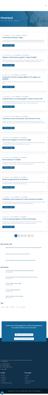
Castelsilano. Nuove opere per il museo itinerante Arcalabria (22, 199)
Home (2, 20)
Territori (10, 20)
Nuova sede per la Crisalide (11, 160)
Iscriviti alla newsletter (29, 381)
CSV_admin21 (26, 55)
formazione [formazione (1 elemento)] (12, 307)
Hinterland (18, 35)
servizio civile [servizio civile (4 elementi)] (22, 307)
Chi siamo (27, 375)
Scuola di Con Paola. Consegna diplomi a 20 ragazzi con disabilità (21, 78)
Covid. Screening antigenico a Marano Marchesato (19, 219)
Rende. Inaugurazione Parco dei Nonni (15, 179)
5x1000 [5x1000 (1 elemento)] (2, 307)
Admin (23, 391)
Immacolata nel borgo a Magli (12, 37)
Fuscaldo (3, 381)
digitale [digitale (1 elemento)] (7, 307)
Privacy (26, 391)
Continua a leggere (8, 45)
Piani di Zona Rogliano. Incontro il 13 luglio (16, 140)
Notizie (5, 20)
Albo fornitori (28, 383)
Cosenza (3, 375)
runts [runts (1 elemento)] (17, 307)
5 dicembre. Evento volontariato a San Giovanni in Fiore (21, 118)
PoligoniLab (38, 391)
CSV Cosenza (10, 391)
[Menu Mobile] (46, 5)
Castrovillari (3, 379)
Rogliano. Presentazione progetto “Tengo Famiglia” (19, 57)
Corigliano (3, 377)
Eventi (26, 379)
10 (28, 235)
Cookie (29, 391)
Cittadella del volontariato (6, 383)
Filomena (24, 35)
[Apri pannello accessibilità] (2, 392)
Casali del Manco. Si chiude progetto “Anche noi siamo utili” (22, 99)
